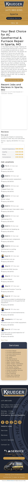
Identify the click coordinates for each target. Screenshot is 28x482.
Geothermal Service (13, 376)
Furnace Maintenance (14, 354)
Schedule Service (14, 18)
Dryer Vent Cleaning (13, 375)
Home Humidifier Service (15, 370)
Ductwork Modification (14, 368)
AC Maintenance (12, 359)
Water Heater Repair (13, 362)
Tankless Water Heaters (14, 365)
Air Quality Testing (13, 367)
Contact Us (14, 458)
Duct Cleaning (11, 373)
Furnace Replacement (14, 352)
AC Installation (11, 355)
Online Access (10, 480)
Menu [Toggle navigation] (14, 23)
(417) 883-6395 (14, 10)
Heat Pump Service (13, 360)
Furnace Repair (12, 350)
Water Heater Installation (15, 363)
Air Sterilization (12, 372)
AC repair (9, 357)
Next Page (4, 340)
